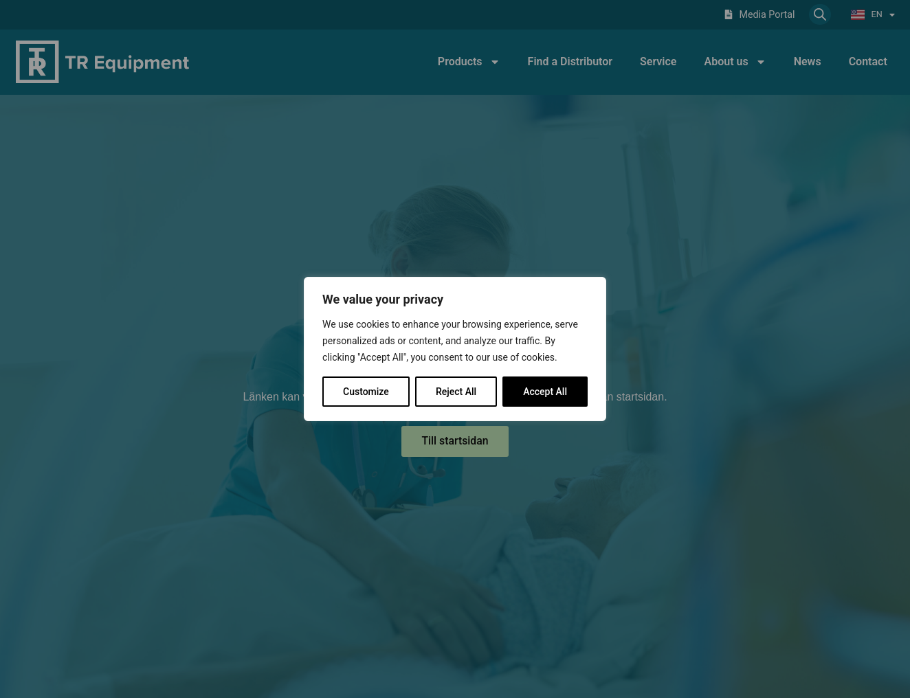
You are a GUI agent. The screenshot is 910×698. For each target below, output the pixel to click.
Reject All (456, 391)
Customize (366, 391)
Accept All (545, 391)
